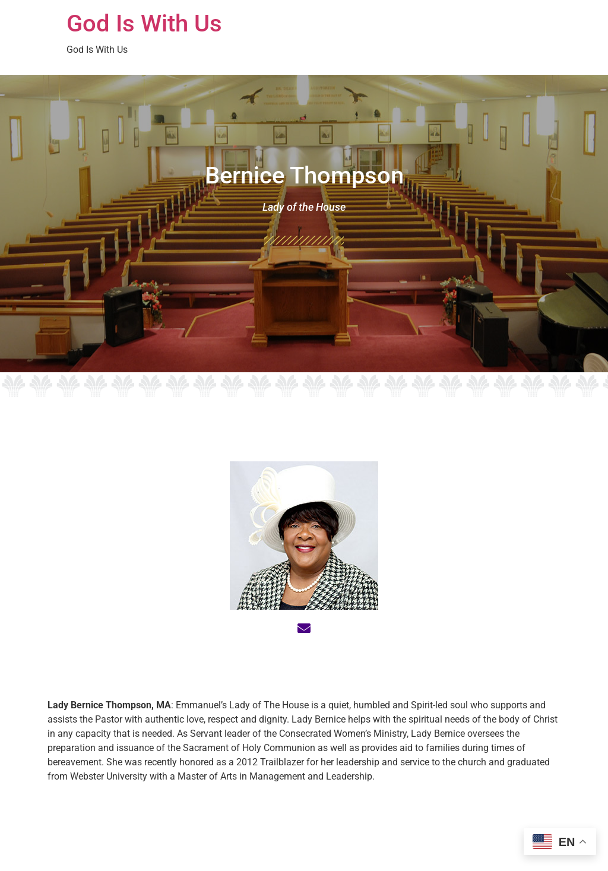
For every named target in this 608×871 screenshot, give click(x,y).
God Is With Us (144, 23)
